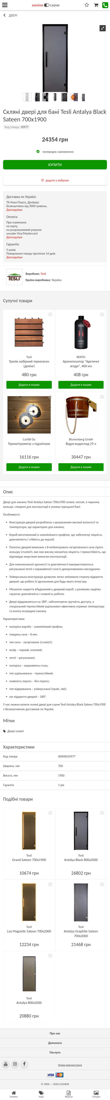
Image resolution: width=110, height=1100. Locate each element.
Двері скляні (15, 731)
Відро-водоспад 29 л (81, 444)
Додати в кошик (29, 385)
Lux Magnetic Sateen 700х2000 (29, 931)
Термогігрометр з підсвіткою (29, 444)
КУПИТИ (55, 164)
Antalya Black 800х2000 (81, 860)
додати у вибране (57, 180)
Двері (13, 15)
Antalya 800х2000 (29, 1003)
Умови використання (70, 1065)
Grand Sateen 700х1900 (29, 860)
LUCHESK (64, 1084)
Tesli (43, 274)
